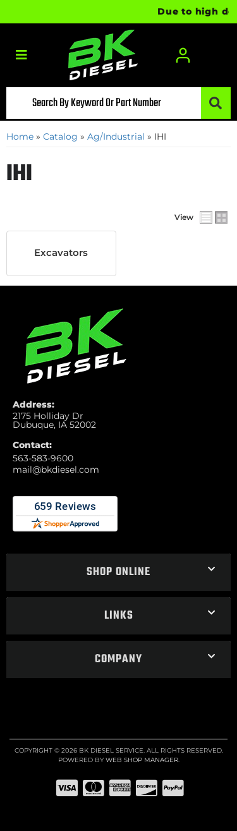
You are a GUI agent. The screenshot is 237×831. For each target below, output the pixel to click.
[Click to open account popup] (183, 55)
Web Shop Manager (142, 760)
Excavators (61, 252)
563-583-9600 (43, 458)
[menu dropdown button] (21, 55)
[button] (118, 103)
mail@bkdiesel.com (56, 469)
